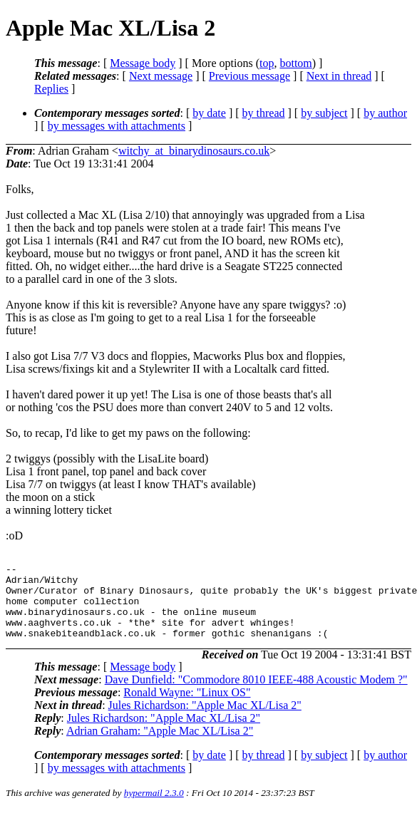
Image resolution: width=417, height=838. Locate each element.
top (266, 63)
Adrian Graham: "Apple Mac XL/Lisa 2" (159, 746)
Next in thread (339, 76)
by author (385, 113)
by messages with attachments (116, 126)
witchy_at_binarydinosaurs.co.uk (193, 151)
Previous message (249, 76)
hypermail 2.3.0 (154, 807)
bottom (295, 63)
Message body (142, 63)
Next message (160, 76)
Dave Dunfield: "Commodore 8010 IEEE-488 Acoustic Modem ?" (256, 694)
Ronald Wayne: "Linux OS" (186, 707)
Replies (51, 89)
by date (209, 113)
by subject (324, 113)
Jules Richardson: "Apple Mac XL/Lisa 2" (205, 720)
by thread (263, 113)
